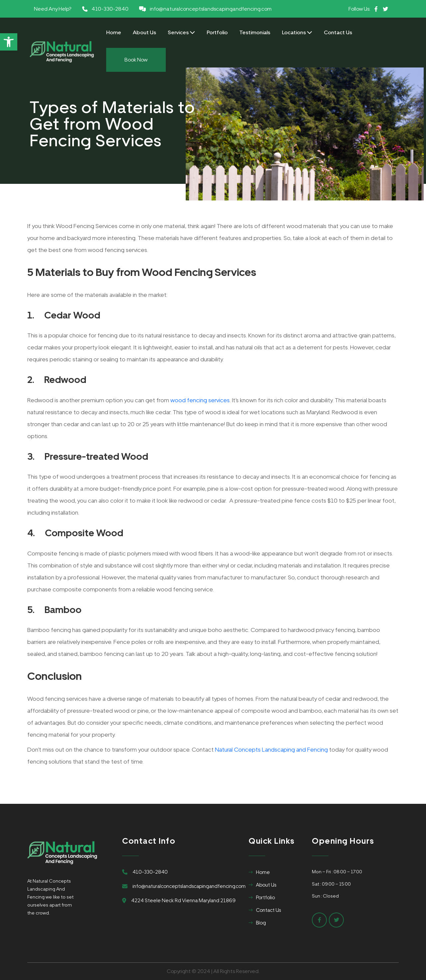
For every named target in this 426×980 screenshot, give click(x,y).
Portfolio (217, 32)
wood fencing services (200, 400)
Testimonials (254, 32)
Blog (261, 923)
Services (181, 32)
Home (113, 32)
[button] (8, 42)
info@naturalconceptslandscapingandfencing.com (211, 9)
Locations (297, 32)
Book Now (135, 60)
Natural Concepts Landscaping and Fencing (271, 749)
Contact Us (338, 32)
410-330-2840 (110, 9)
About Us (144, 32)
